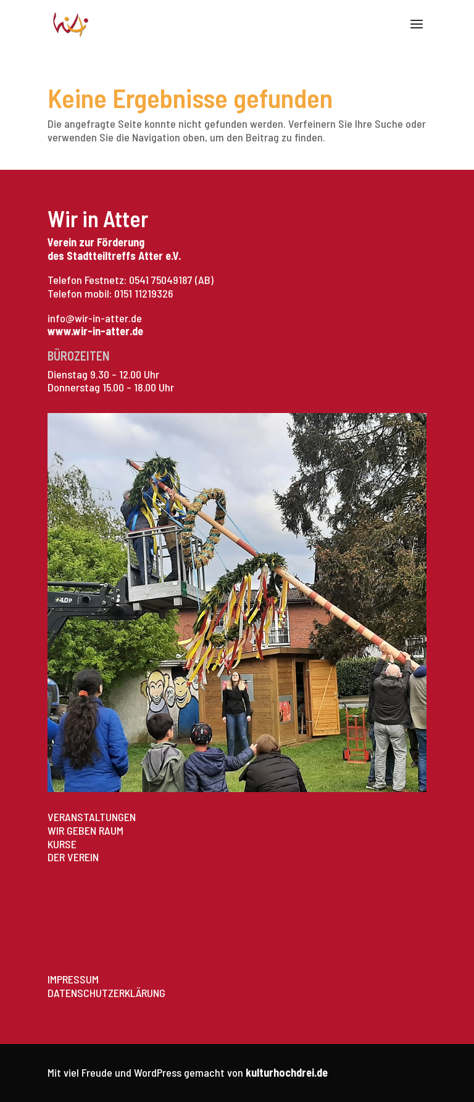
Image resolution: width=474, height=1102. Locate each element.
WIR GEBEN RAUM (85, 830)
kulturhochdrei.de (287, 1072)
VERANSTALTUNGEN (92, 817)
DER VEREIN (73, 857)
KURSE (62, 844)
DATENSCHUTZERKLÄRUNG (106, 993)
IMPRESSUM (73, 979)
